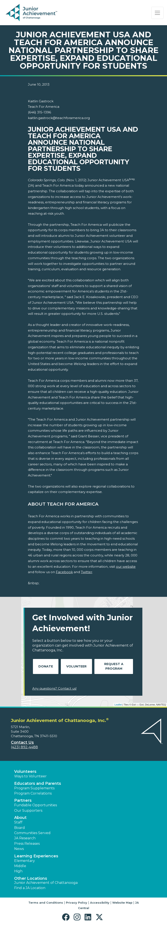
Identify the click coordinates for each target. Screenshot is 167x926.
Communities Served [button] (32, 833)
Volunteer (76, 666)
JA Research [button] (25, 838)
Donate (45, 666)
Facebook (64, 572)
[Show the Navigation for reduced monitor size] (157, 13)
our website (126, 566)
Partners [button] (23, 800)
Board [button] (19, 828)
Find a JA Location (29, 888)
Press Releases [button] (27, 843)
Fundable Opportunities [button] (35, 805)
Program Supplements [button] (34, 788)
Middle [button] (20, 866)
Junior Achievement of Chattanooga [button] (46, 883)
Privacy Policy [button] (76, 902)
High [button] (18, 871)
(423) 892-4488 (24, 747)
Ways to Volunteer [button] (30, 776)
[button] (67, 917)
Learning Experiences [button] (36, 856)
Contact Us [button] (22, 742)
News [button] (19, 849)
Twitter (86, 572)
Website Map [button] (122, 902)
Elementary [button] (24, 861)
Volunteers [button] (25, 771)
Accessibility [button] (99, 902)
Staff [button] (18, 822)
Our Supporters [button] (28, 810)
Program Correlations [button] (33, 793)
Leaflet (118, 704)
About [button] (20, 818)
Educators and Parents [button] (37, 783)
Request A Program (113, 666)
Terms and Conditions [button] (45, 902)
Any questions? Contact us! (54, 688)
